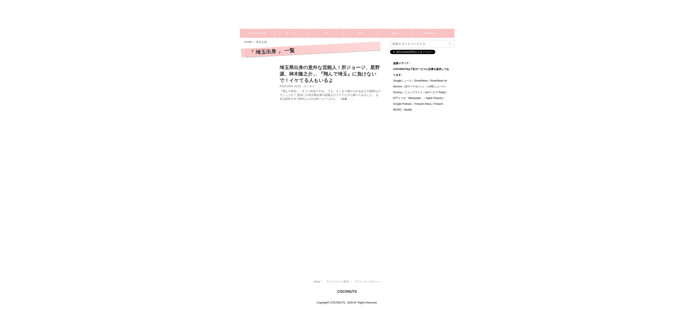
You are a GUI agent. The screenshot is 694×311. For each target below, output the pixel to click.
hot (326, 33)
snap (360, 33)
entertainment (257, 33)
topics (395, 33)
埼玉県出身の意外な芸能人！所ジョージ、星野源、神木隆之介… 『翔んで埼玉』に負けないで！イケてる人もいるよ (330, 74)
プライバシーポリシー (367, 281)
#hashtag (429, 33)
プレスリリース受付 (337, 281)
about (317, 281)
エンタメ (291, 33)
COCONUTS (347, 291)
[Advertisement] (373, 16)
